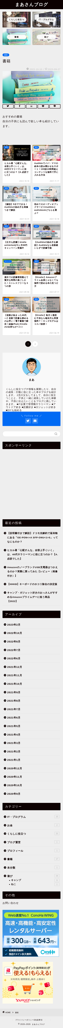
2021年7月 (13, 709)
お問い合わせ (11, 902)
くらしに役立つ (33, 833)
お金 (33, 825)
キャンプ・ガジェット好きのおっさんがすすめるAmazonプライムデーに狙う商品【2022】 (32, 596)
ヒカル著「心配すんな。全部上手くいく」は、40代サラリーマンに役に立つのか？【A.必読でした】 (32, 554)
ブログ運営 (33, 842)
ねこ (35, 884)
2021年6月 (13, 717)
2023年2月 (13, 624)
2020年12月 (14, 768)
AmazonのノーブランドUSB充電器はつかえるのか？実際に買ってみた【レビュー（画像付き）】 (32, 571)
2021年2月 (13, 751)
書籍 (6, 55)
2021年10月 (14, 683)
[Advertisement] (31, 483)
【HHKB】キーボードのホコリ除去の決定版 (32, 584)
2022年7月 (13, 650)
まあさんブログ (31, 4)
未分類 (33, 867)
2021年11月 (14, 675)
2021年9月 (13, 692)
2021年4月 (13, 734)
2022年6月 (13, 658)
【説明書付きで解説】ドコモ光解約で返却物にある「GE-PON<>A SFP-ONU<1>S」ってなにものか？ (32, 537)
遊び (33, 875)
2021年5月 (13, 726)
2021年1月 (13, 759)
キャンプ (35, 880)
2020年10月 (14, 785)
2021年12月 (14, 667)
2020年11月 (14, 776)
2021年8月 (13, 700)
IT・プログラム (33, 816)
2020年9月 (13, 793)
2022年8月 (13, 641)
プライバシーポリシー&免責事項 (29, 1020)
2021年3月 (13, 743)
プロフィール (33, 850)
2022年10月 (14, 633)
